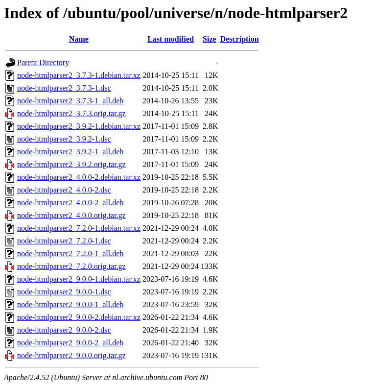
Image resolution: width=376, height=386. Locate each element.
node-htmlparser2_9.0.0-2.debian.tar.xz (79, 317)
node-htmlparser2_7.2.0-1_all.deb (70, 253)
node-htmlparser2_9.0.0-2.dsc (64, 330)
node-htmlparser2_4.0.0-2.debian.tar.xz (79, 177)
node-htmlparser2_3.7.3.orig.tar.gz (71, 113)
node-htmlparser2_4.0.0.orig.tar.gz (71, 215)
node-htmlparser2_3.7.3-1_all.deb (70, 100)
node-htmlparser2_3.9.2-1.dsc (64, 139)
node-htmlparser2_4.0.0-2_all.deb (70, 202)
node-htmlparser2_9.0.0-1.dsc (64, 292)
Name (79, 39)
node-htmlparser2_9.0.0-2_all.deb (70, 342)
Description (239, 39)
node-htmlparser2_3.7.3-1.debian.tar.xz (79, 75)
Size (209, 39)
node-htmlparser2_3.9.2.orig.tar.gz (71, 164)
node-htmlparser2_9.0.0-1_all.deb (70, 304)
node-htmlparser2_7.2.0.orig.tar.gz (71, 266)
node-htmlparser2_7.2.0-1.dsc (64, 241)
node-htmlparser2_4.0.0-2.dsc (64, 190)
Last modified (170, 39)
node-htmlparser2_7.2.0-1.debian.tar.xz (79, 228)
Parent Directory (43, 62)
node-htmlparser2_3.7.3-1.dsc (64, 88)
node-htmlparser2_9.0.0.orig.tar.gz (71, 355)
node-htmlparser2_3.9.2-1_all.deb (70, 151)
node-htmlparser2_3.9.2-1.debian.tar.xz (79, 126)
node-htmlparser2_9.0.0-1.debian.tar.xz (79, 279)
